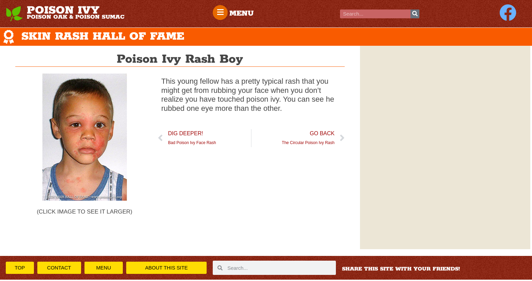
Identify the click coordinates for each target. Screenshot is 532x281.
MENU (242, 13)
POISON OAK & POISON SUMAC (76, 17)
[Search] (415, 13)
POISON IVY (63, 10)
